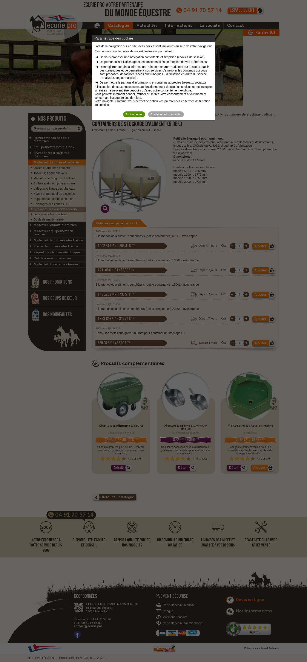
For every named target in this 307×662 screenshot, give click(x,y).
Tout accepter (134, 114)
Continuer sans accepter (165, 114)
